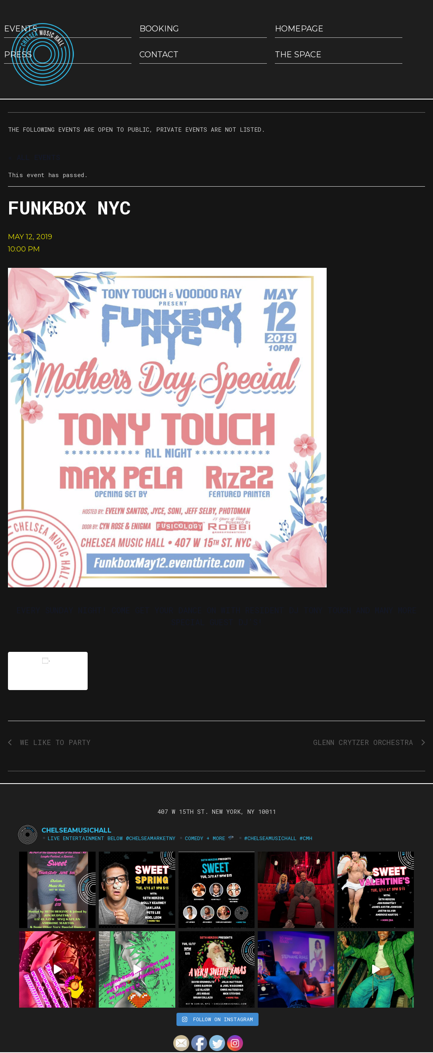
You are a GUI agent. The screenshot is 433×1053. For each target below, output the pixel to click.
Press (18, 54)
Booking (159, 28)
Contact (158, 54)
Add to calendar (47, 671)
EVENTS (20, 28)
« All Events (34, 157)
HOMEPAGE (299, 28)
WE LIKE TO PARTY (53, 742)
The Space (298, 54)
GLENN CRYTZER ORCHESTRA (365, 742)
